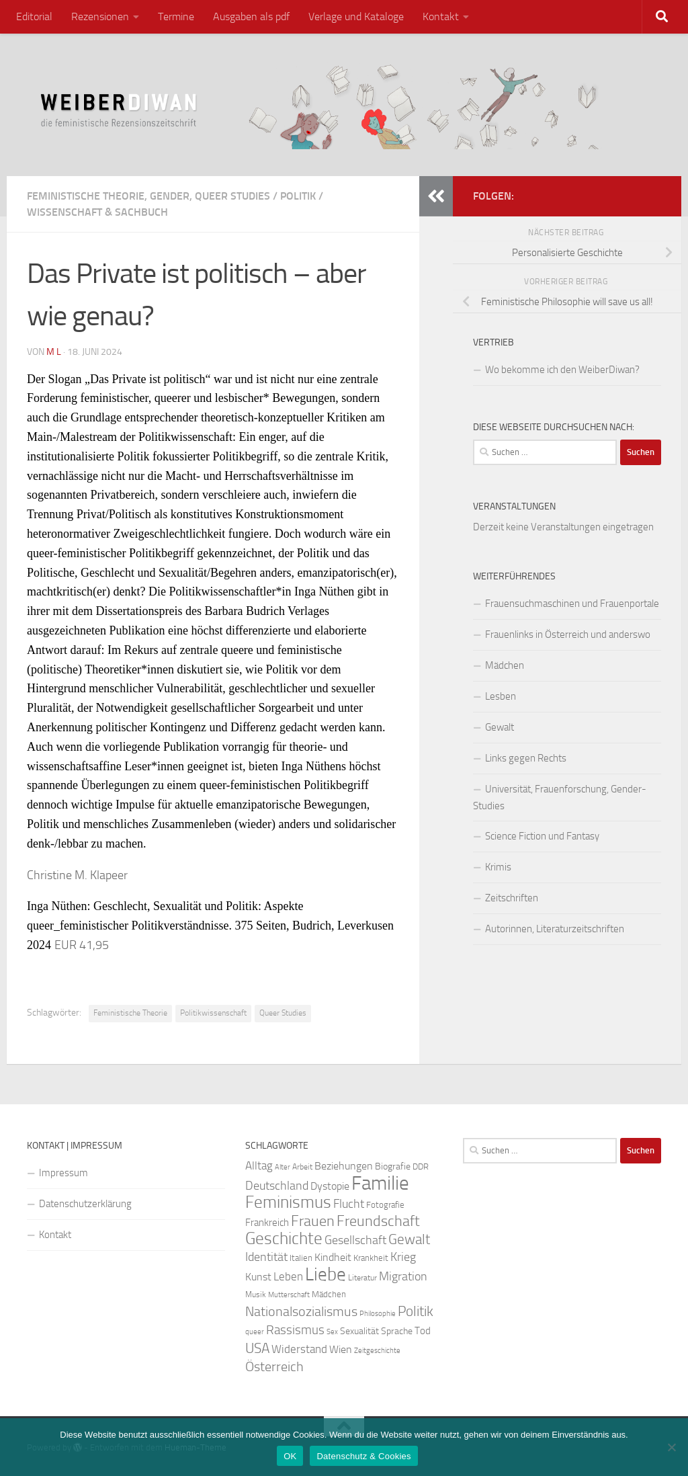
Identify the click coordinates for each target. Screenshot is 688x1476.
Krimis (498, 867)
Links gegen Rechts (525, 758)
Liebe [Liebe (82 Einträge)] (325, 1274)
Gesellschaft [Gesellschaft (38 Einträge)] (355, 1240)
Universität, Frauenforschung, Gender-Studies (559, 797)
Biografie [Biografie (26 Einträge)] (393, 1166)
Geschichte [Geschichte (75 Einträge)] (283, 1238)
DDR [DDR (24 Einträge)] (421, 1166)
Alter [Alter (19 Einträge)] (282, 1167)
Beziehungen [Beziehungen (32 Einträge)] (343, 1165)
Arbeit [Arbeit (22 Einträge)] (302, 1167)
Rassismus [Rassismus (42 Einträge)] (295, 1330)
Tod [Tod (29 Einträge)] (423, 1331)
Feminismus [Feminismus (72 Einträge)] (288, 1202)
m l (53, 352)
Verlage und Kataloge (356, 16)
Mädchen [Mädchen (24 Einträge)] (329, 1294)
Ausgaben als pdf (251, 16)
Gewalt (499, 727)
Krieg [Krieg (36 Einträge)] (403, 1257)
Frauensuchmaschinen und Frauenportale (572, 604)
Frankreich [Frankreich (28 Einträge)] (267, 1223)
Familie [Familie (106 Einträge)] (380, 1183)
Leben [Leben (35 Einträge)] (288, 1276)
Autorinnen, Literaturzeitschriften (554, 929)
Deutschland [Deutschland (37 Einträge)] (276, 1185)
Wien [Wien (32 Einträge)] (340, 1349)
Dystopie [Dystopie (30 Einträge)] (329, 1186)
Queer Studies (282, 1013)
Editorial (34, 16)
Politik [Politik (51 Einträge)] (415, 1311)
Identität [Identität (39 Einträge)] (266, 1256)
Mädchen (504, 665)
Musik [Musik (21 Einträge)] (255, 1294)
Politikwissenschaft (213, 1013)
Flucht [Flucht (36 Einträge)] (348, 1204)
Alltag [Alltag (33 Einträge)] (259, 1165)
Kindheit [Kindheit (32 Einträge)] (332, 1257)
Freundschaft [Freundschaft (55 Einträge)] (378, 1221)
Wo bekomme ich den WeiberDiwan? (562, 370)
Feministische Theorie (130, 1013)
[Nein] (671, 1447)
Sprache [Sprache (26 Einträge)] (397, 1331)
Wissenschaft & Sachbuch (97, 212)
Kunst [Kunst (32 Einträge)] (258, 1276)
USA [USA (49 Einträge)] (257, 1348)
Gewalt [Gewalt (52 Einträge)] (409, 1239)
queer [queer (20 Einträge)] (254, 1331)
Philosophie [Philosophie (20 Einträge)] (377, 1313)
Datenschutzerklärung (85, 1204)
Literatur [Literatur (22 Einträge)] (362, 1277)
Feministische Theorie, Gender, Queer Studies (148, 196)
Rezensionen (100, 16)
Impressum (63, 1173)
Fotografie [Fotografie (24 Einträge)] (385, 1205)
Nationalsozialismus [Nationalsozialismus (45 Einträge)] (301, 1311)
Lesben (500, 696)
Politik (298, 196)
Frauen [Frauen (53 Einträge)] (313, 1221)
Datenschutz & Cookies (363, 1456)
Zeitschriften (511, 898)
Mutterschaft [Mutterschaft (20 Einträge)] (289, 1294)
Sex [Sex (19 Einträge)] (332, 1331)
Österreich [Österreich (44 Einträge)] (274, 1367)
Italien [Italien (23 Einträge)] (301, 1258)
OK (290, 1456)
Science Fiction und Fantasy (542, 836)
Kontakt (441, 16)
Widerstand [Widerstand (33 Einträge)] (299, 1349)
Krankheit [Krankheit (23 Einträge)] (370, 1258)
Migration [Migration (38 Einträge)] (403, 1276)
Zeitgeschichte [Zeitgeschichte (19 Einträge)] (377, 1350)
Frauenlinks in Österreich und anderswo (567, 634)
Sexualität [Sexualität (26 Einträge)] (359, 1331)
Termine (176, 16)
